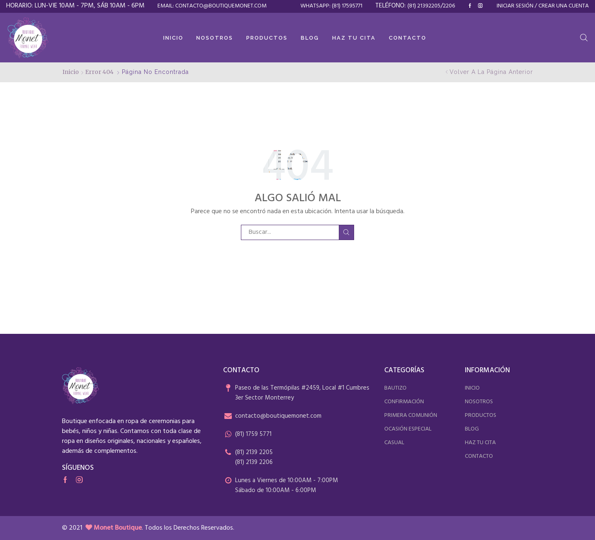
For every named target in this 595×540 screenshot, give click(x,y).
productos (480, 415)
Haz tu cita (354, 38)
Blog (310, 38)
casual (394, 442)
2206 (449, 6)
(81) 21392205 (423, 6)
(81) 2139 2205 (254, 452)
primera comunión (410, 415)
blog (472, 429)
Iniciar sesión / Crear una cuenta (543, 6)
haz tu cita (480, 442)
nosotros (479, 402)
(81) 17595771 (347, 6)
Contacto (407, 38)
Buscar (346, 232)
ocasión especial (407, 429)
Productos (267, 38)
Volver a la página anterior (491, 72)
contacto (479, 456)
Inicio (173, 38)
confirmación (404, 402)
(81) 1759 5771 (253, 434)
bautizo (395, 388)
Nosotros (214, 38)
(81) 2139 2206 (254, 462)
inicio (472, 388)
